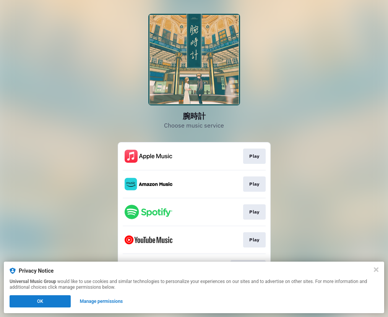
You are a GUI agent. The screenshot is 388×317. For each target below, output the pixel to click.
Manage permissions (101, 301)
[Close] (376, 270)
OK (40, 301)
